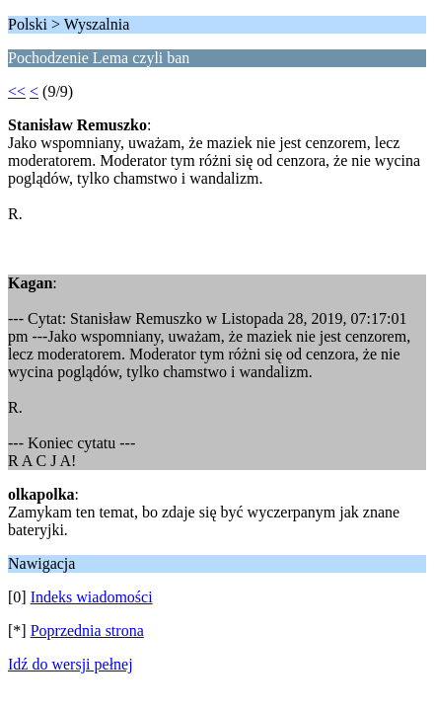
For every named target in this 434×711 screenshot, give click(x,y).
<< (17, 91)
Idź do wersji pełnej (70, 664)
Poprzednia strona (87, 630)
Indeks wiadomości (92, 597)
